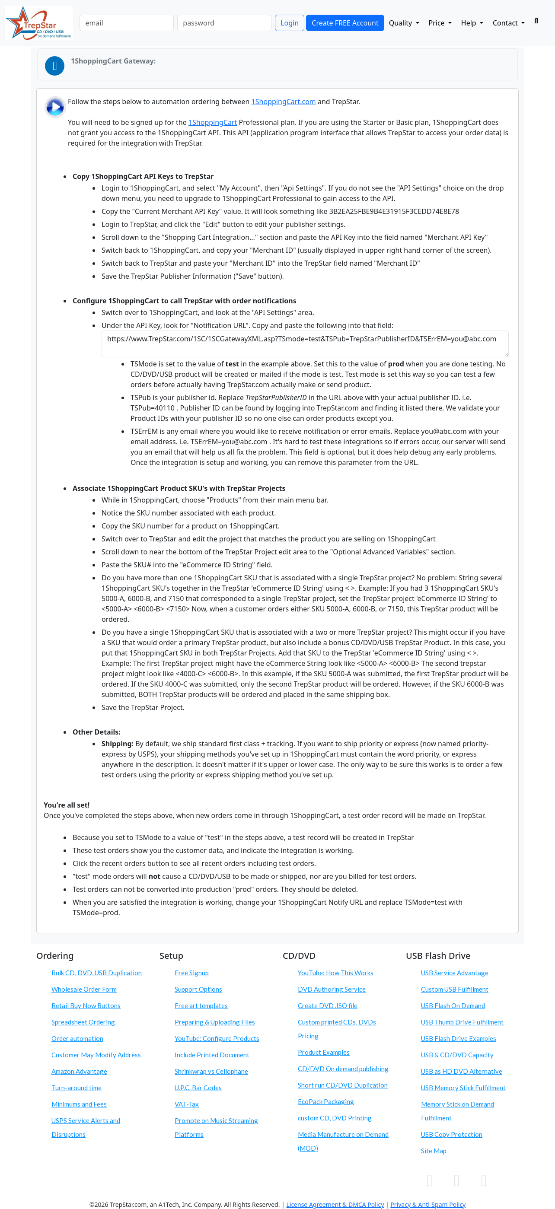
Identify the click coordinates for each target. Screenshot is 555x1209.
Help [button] (469, 23)
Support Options (198, 989)
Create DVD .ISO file (327, 1005)
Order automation (77, 1038)
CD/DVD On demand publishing (343, 1068)
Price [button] (438, 23)
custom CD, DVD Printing (335, 1118)
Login (290, 23)
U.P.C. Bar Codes (198, 1087)
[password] (224, 23)
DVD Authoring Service (332, 989)
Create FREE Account (345, 23)
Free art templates (201, 1005)
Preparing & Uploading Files (215, 1022)
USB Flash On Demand (453, 1005)
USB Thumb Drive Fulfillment (462, 1022)
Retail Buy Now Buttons (86, 1005)
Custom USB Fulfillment (454, 989)
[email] (127, 23)
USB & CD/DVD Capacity (457, 1055)
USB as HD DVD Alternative (461, 1071)
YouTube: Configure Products (217, 1038)
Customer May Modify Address (96, 1055)
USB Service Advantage (454, 973)
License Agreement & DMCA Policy (335, 1204)
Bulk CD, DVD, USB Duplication (96, 973)
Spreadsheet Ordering (83, 1022)
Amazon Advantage (79, 1071)
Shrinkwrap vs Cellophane (211, 1071)
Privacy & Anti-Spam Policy (428, 1204)
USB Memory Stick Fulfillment (463, 1087)
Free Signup (192, 973)
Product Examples (324, 1052)
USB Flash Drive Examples (458, 1038)
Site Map (434, 1151)
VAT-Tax (187, 1104)
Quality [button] (401, 23)
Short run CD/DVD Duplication (343, 1085)
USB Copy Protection (451, 1134)
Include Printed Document (212, 1055)
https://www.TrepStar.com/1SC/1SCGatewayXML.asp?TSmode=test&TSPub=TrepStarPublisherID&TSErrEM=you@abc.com (305, 344)
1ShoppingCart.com (284, 101)
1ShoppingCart (212, 122)
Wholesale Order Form (84, 989)
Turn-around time (76, 1087)
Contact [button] (506, 23)
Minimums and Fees (79, 1104)
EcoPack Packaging (326, 1101)
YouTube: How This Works (335, 973)
